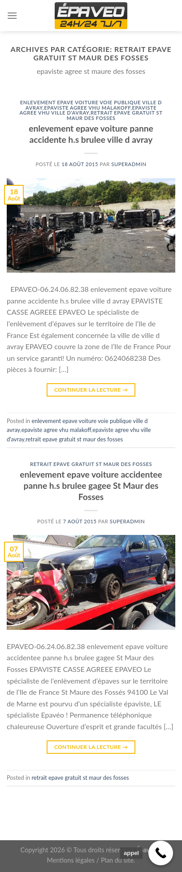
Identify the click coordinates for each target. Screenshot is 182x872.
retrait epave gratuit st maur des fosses (115, 115)
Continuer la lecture (91, 389)
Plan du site (117, 860)
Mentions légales (71, 860)
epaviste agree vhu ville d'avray (87, 110)
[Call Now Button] (160, 853)
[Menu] (12, 15)
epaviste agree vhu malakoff (87, 108)
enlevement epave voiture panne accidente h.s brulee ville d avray (91, 134)
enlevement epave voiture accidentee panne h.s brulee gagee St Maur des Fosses (91, 485)
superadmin (128, 164)
